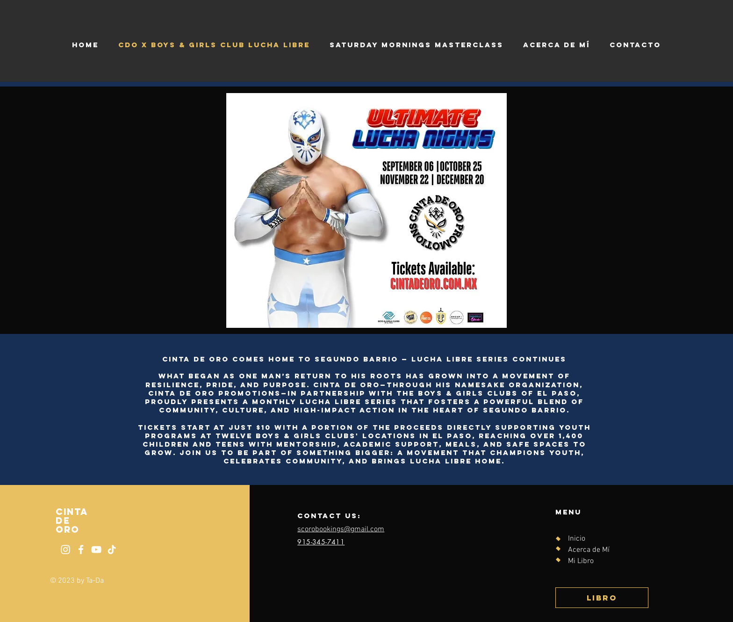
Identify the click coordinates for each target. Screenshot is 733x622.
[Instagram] (65, 549)
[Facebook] (81, 549)
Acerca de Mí (589, 550)
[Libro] (601, 597)
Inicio (576, 538)
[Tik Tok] (112, 549)
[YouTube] (96, 549)
